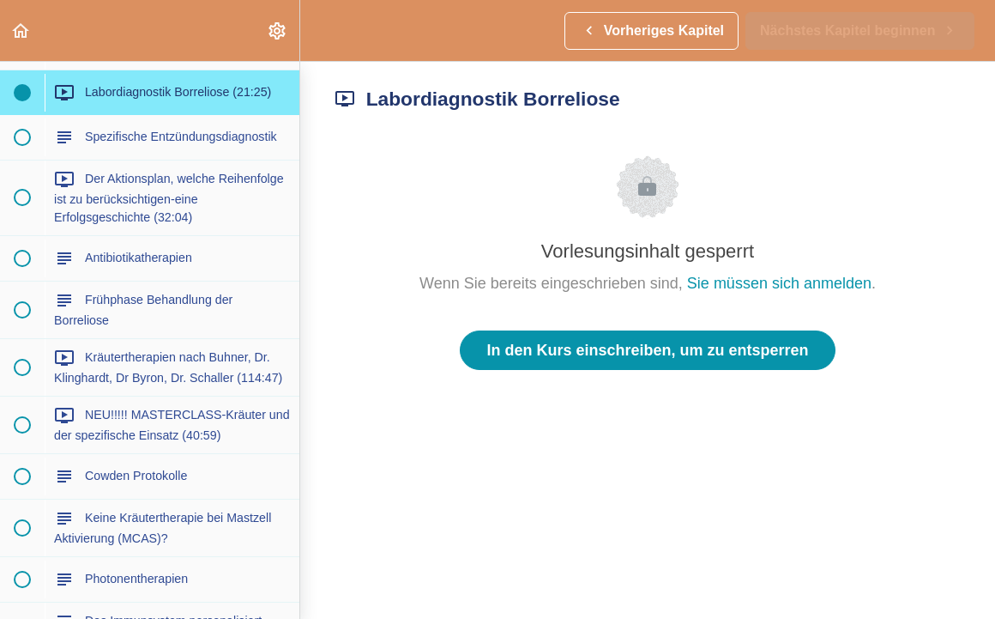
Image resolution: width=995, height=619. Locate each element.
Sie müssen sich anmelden (779, 283)
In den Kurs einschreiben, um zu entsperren (647, 350)
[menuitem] (277, 30)
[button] (21, 30)
